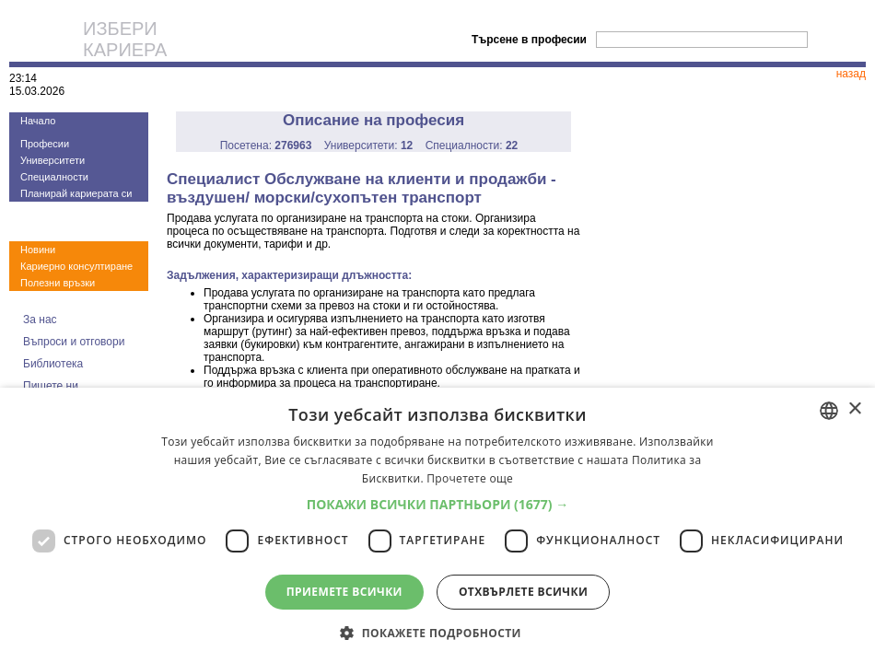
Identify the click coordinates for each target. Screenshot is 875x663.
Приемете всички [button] (344, 591)
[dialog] (437, 525)
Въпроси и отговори (73, 341)
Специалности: (472, 145)
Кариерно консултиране (76, 266)
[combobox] (829, 410)
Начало (37, 120)
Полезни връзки (57, 282)
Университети (52, 160)
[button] (438, 504)
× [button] (854, 409)
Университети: (369, 145)
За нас (40, 319)
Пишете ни (50, 385)
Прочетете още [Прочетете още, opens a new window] (469, 478)
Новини (37, 249)
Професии (44, 143)
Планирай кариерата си (76, 193)
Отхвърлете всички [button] (523, 591)
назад (851, 73)
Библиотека (53, 363)
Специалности (54, 176)
